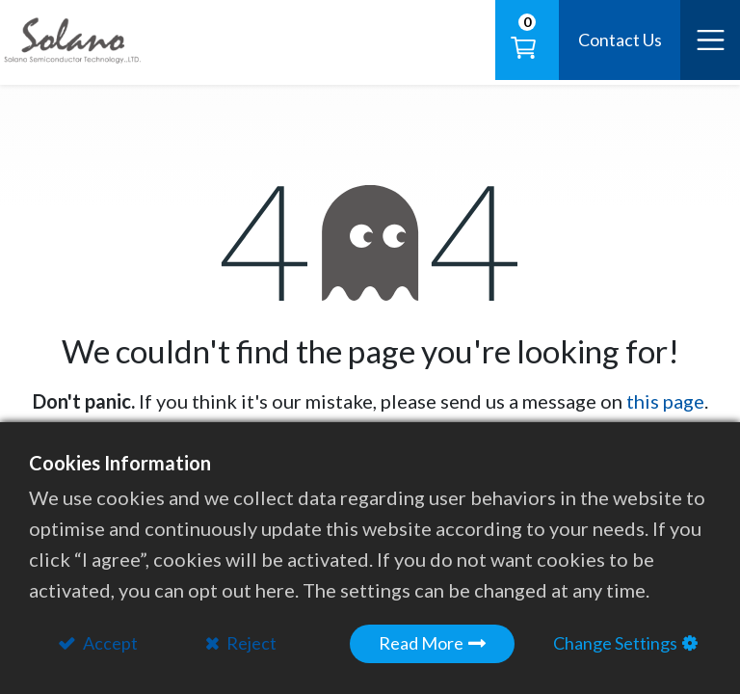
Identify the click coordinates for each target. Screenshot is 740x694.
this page (665, 401)
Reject (250, 643)
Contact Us (620, 39)
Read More (421, 643)
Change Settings (615, 643)
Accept (109, 643)
